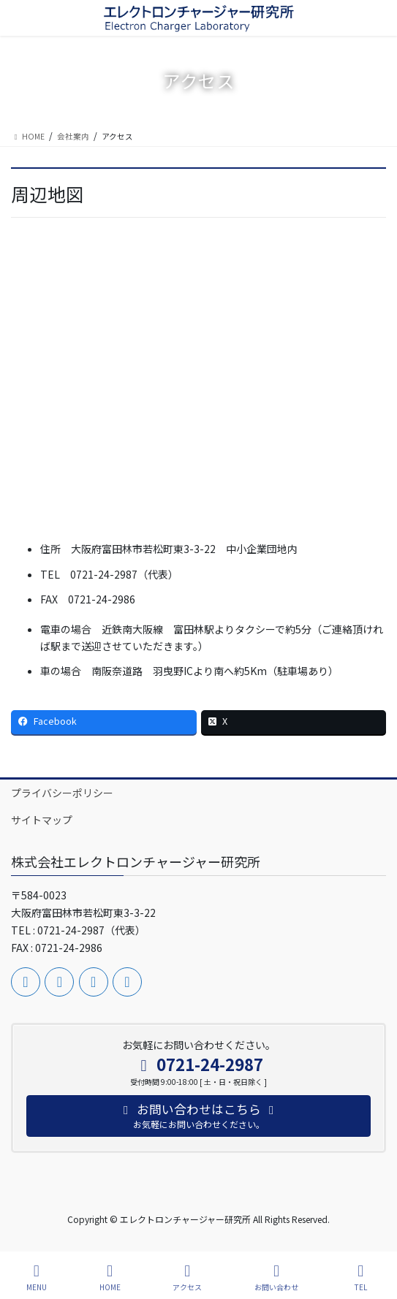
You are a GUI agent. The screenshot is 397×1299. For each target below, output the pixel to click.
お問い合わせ (276, 1277)
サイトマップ (41, 819)
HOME (110, 1277)
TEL (361, 1277)
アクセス (187, 1277)
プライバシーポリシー (62, 792)
